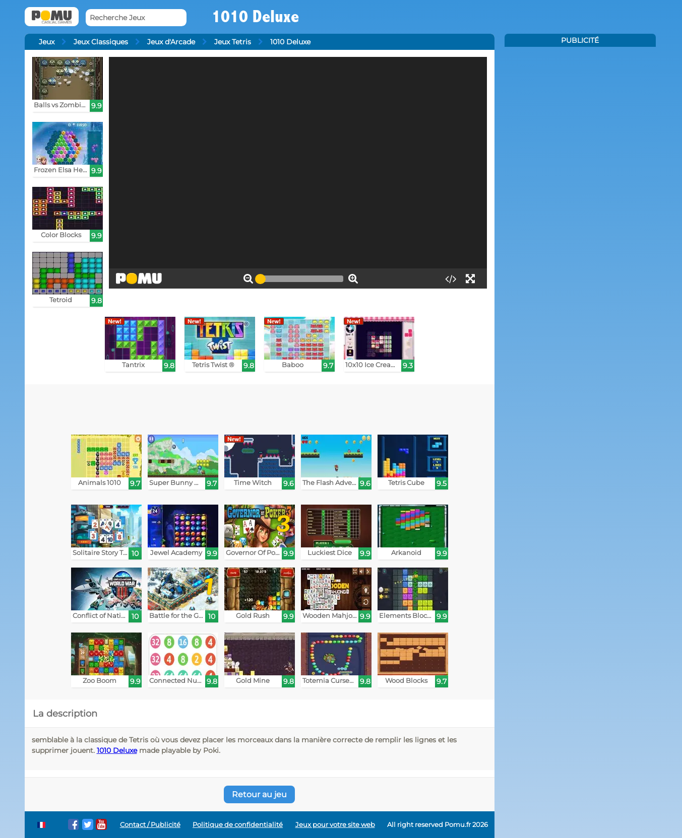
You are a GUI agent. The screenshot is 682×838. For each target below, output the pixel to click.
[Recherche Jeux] (136, 18)
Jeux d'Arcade (171, 41)
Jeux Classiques (101, 41)
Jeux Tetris (232, 41)
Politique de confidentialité (238, 824)
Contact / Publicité (150, 824)
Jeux (46, 41)
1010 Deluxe (117, 750)
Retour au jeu (259, 794)
